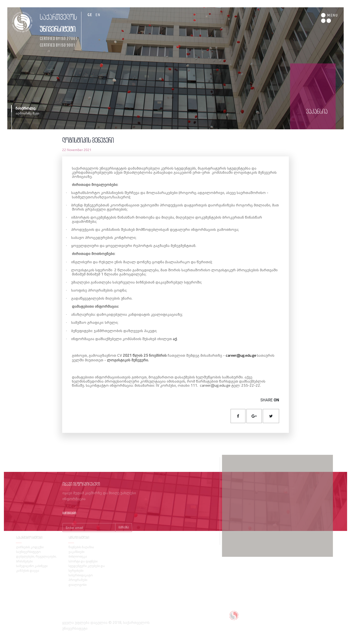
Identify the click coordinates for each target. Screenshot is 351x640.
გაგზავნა (123, 532)
